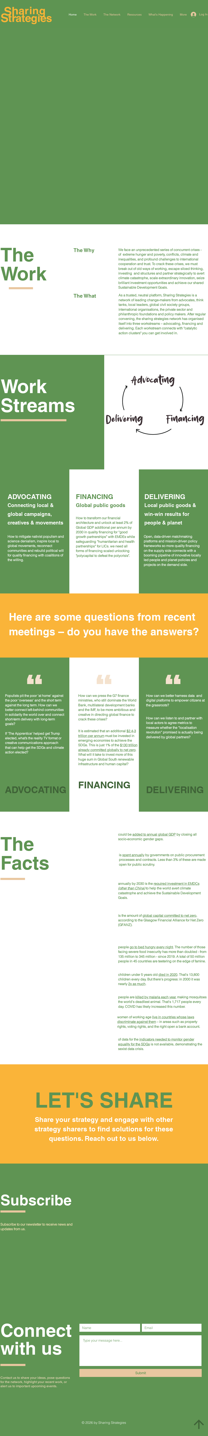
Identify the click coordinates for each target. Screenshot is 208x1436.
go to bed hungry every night (151, 947)
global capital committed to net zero (169, 915)
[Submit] (140, 1373)
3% (175, 859)
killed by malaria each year (155, 997)
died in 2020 (167, 974)
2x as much (136, 984)
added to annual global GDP (154, 834)
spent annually (133, 855)
